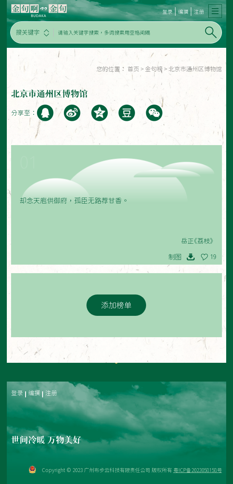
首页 (133, 69)
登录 (167, 11)
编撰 (183, 11)
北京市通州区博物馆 (195, 69)
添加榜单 (116, 305)
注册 (199, 11)
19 (213, 257)
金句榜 (154, 69)
